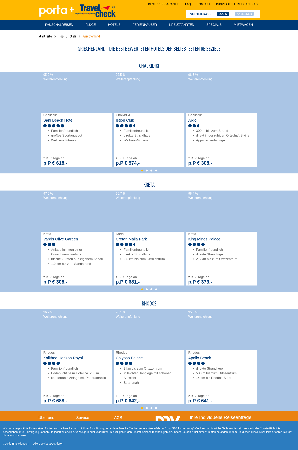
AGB (118, 417)
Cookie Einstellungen (16, 443)
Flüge (90, 24)
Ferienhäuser (145, 24)
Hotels (114, 24)
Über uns (46, 417)
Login (223, 13)
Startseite (45, 36)
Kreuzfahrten (181, 24)
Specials (214, 24)
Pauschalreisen (59, 24)
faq (188, 4)
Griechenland (91, 36)
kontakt (203, 4)
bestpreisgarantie (163, 4)
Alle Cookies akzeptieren (48, 443)
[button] (142, 170)
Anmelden (244, 13)
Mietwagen (243, 24)
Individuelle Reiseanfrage (238, 4)
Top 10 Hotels (67, 36)
